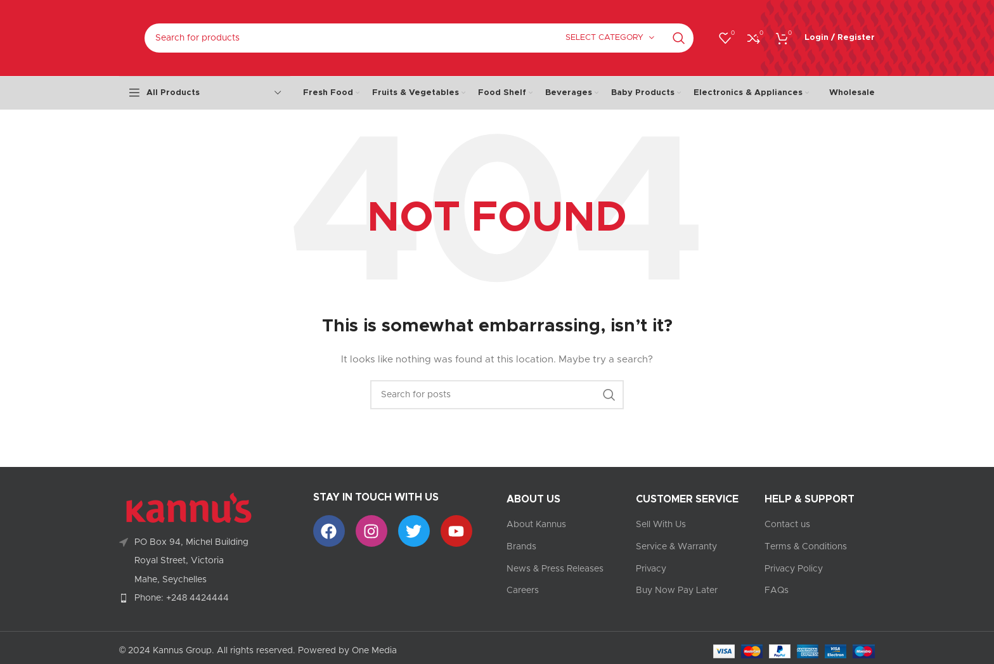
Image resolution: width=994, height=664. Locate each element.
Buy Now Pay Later (677, 590)
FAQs (777, 590)
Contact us (787, 524)
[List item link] (206, 598)
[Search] (419, 38)
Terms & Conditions (806, 546)
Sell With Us (661, 524)
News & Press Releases (555, 569)
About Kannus (536, 524)
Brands (521, 546)
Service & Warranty (676, 546)
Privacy (651, 569)
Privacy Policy (794, 569)
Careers (523, 590)
